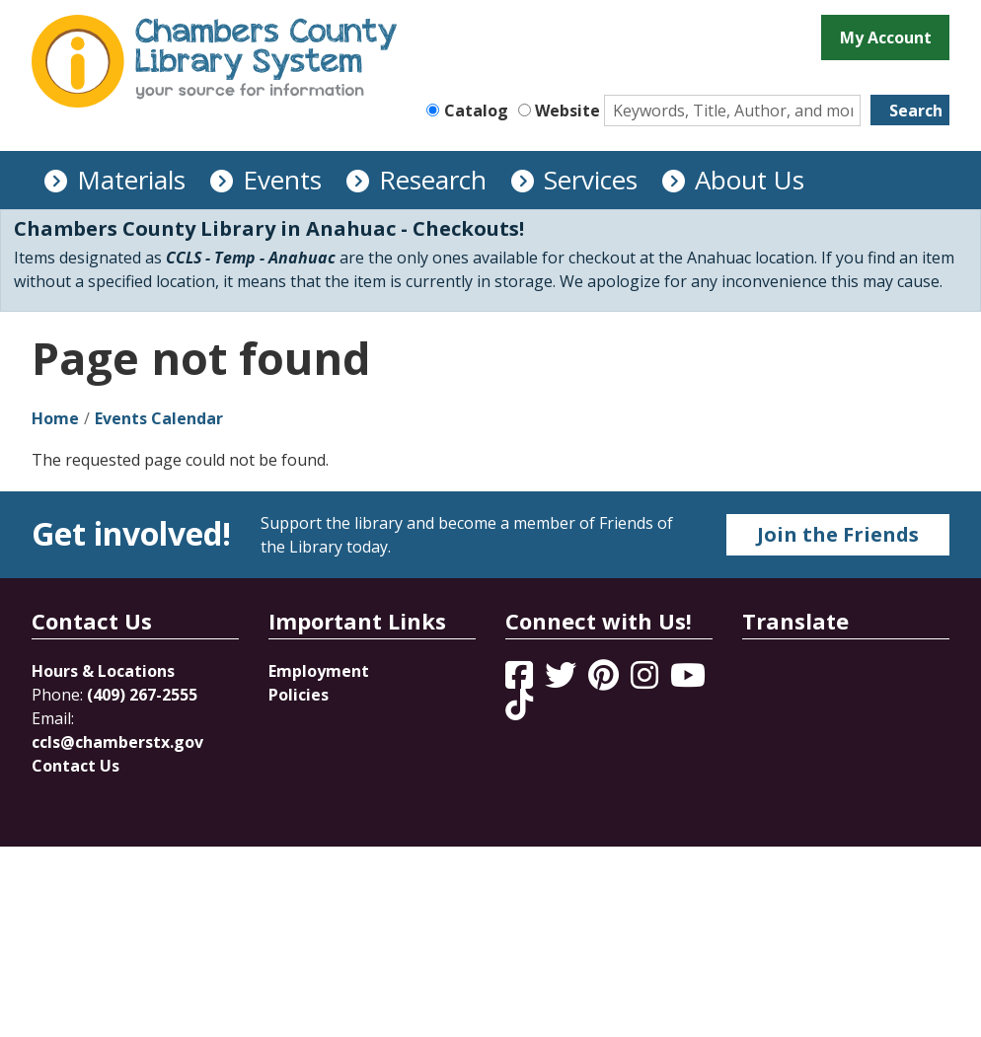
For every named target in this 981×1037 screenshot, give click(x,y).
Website (567, 110)
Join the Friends (838, 534)
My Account (886, 37)
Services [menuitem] (591, 179)
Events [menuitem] (282, 179)
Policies (298, 694)
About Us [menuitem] (749, 179)
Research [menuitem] (433, 179)
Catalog (476, 110)
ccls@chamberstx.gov (117, 742)
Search (916, 110)
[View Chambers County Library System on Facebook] (521, 681)
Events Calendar (159, 418)
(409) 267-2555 (142, 694)
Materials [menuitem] (131, 179)
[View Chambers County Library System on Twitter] (562, 681)
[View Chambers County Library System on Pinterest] (605, 681)
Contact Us (75, 766)
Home (55, 418)
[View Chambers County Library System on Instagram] (646, 681)
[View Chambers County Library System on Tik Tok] (519, 704)
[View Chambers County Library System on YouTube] (688, 681)
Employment (318, 671)
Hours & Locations (103, 671)
